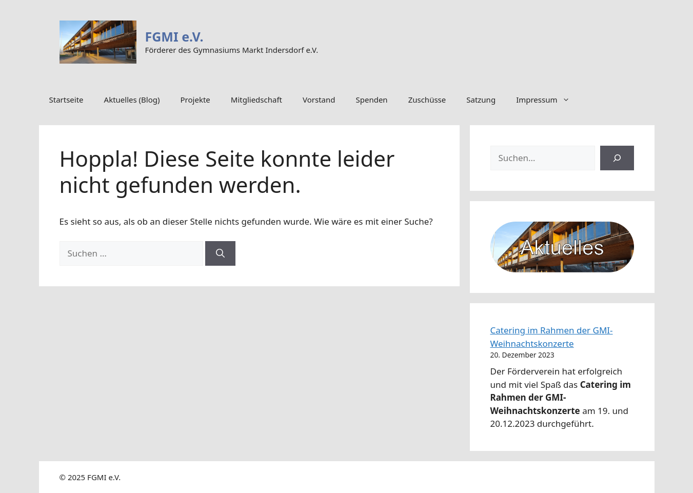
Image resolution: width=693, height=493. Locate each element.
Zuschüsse (427, 99)
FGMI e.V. (174, 36)
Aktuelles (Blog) (132, 99)
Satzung (481, 99)
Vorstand (319, 99)
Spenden (371, 99)
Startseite (66, 99)
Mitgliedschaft (256, 99)
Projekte (195, 99)
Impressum (548, 99)
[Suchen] (220, 253)
